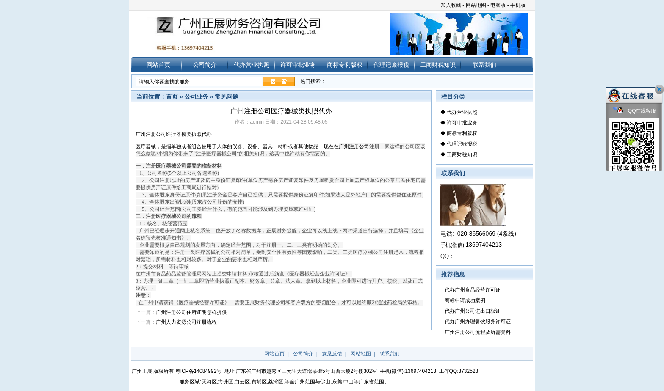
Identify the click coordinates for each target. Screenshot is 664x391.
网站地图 (476, 5)
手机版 (518, 5)
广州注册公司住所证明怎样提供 (191, 312)
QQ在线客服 (634, 111)
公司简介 (205, 64)
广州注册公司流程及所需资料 (478, 332)
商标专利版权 (344, 64)
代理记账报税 (391, 64)
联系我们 (484, 64)
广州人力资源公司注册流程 (186, 322)
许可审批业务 (298, 64)
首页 (172, 96)
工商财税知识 (438, 64)
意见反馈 (332, 354)
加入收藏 (451, 5)
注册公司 (354, 146)
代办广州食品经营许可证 (473, 290)
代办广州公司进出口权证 (473, 311)
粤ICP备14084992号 (198, 371)
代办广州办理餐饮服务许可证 (478, 322)
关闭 (659, 89)
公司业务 (196, 96)
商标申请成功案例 (465, 300)
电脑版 (498, 5)
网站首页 (158, 64)
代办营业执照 (251, 64)
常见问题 (226, 96)
